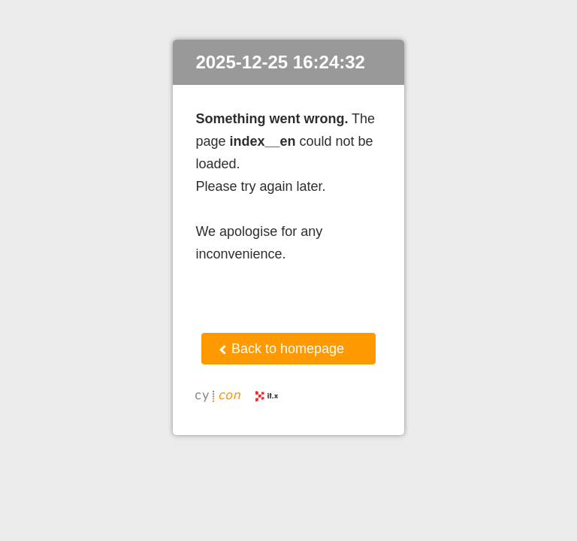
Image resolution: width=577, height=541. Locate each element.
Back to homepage (281, 348)
